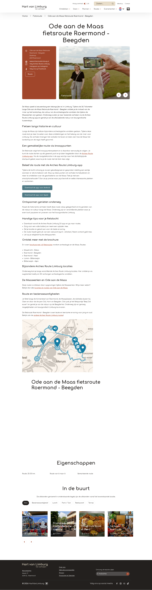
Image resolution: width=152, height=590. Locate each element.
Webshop (120, 3)
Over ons (62, 567)
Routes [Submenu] (96, 9)
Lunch (54, 503)
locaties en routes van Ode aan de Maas (51, 288)
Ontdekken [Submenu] (63, 9)
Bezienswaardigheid (40, 503)
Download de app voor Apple (36, 195)
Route (30, 74)
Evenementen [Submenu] (109, 9)
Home (25, 16)
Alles (25, 503)
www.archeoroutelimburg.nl (39, 61)
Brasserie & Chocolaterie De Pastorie (62, 526)
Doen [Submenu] (75, 9)
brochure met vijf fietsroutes (41, 245)
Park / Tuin (66, 503)
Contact (127, 3)
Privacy (61, 573)
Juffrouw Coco (32, 529)
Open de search (113, 3)
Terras (91, 503)
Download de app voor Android (37, 188)
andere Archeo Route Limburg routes (48, 315)
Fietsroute (37, 16)
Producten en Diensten (67, 575)
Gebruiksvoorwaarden (66, 570)
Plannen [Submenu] (85, 9)
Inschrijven (127, 573)
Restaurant (79, 503)
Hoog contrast (78, 3)
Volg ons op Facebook (38, 69)
